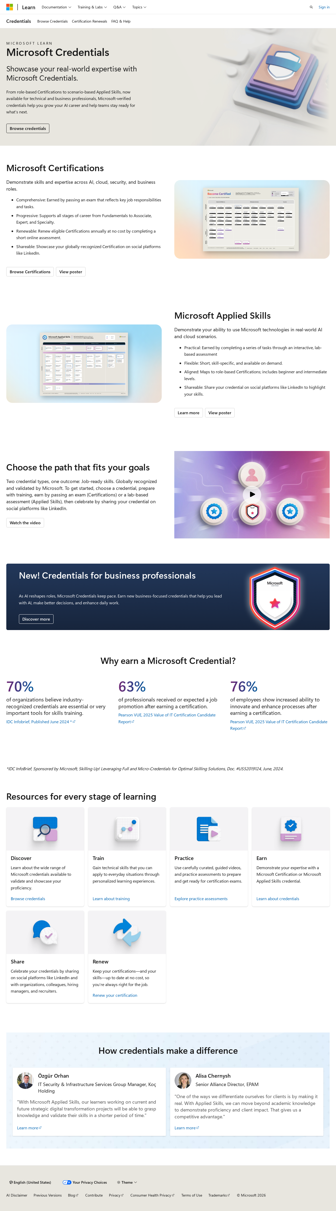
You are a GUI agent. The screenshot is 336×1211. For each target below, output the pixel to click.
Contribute (94, 1195)
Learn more (189, 412)
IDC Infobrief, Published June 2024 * (39, 721)
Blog (71, 1195)
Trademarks (217, 1195)
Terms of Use (191, 1195)
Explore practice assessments (201, 898)
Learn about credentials (277, 898)
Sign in (324, 6)
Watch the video (25, 522)
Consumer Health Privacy (150, 1195)
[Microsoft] (9, 7)
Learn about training (111, 898)
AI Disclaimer (16, 1195)
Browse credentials (28, 128)
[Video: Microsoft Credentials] (252, 494)
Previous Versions (48, 1195)
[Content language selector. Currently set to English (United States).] (30, 1182)
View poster (70, 271)
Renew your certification (115, 995)
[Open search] (311, 7)
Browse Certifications (30, 271)
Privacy (114, 1195)
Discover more (36, 619)
